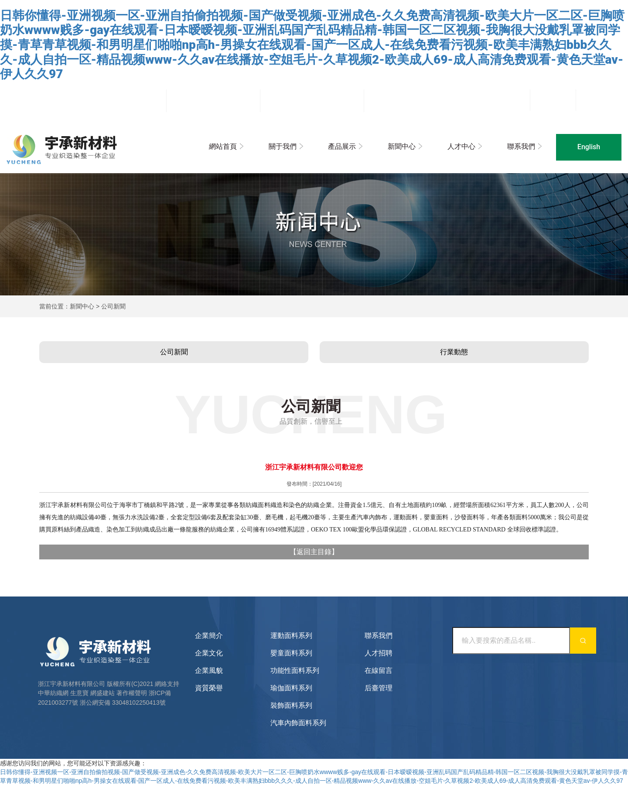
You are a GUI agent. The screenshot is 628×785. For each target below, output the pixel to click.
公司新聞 (174, 352)
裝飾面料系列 (291, 705)
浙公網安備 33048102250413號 (123, 702)
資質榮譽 (209, 688)
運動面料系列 (291, 635)
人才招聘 (378, 653)
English (588, 147)
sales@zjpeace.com (321, 100)
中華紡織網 (53, 692)
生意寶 (79, 692)
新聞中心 (402, 146)
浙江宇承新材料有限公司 (71, 683)
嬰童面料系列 (291, 653)
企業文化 (209, 653)
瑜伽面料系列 (291, 688)
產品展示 (342, 146)
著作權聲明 (131, 692)
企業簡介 (209, 635)
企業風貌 (209, 670)
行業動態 (454, 352)
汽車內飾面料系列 (298, 723)
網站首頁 (223, 146)
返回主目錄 (314, 551)
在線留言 (378, 670)
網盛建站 (102, 692)
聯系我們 (521, 146)
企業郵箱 (599, 99)
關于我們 (283, 146)
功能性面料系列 (294, 670)
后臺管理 (553, 99)
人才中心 (461, 146)
